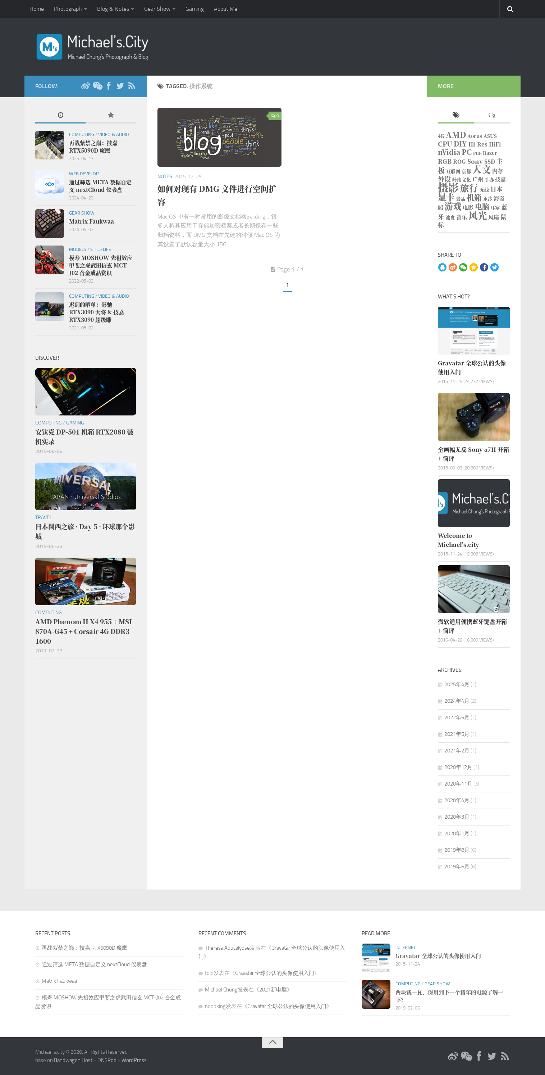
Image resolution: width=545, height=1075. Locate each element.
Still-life (100, 249)
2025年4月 (457, 684)
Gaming (195, 8)
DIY (460, 143)
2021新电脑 (273, 989)
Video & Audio (113, 134)
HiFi (495, 144)
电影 (468, 207)
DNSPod (106, 1060)
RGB (445, 161)
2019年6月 (457, 866)
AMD (456, 134)
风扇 (493, 217)
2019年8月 (457, 850)
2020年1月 (457, 833)
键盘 (450, 217)
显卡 (446, 197)
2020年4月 (457, 800)
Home (36, 8)
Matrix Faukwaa (59, 981)
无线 (484, 189)
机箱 (474, 197)
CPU (445, 143)
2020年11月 (458, 784)
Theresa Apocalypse (227, 948)
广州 (477, 179)
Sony (475, 161)
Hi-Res (477, 144)
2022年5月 (457, 717)
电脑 (482, 206)
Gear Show (157, 8)
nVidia (449, 152)
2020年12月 (458, 767)
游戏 (453, 206)
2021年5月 (457, 734)
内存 (497, 171)
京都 (466, 171)
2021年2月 (457, 750)
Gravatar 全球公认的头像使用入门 (274, 973)
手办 (489, 179)
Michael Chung (221, 989)
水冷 (488, 198)
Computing (81, 134)
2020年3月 (457, 817)
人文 (481, 169)
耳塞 (495, 207)
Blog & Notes (113, 8)
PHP (477, 153)
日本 (496, 189)
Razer (490, 152)
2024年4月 (457, 701)
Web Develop (84, 173)
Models (77, 249)
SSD (489, 161)
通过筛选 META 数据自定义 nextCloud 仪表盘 (94, 964)
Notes (164, 177)
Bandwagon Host (73, 1060)
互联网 (453, 171)
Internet (405, 947)
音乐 (461, 217)
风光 (477, 215)
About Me (225, 8)
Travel (43, 517)
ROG (459, 161)
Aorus (474, 135)
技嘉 (500, 179)
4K (441, 135)
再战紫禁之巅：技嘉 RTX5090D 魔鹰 (84, 948)
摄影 (448, 186)
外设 (444, 178)
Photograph (68, 8)
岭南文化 (461, 179)
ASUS (490, 135)
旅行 (469, 187)
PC (467, 152)
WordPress (134, 1060)
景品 (460, 198)
